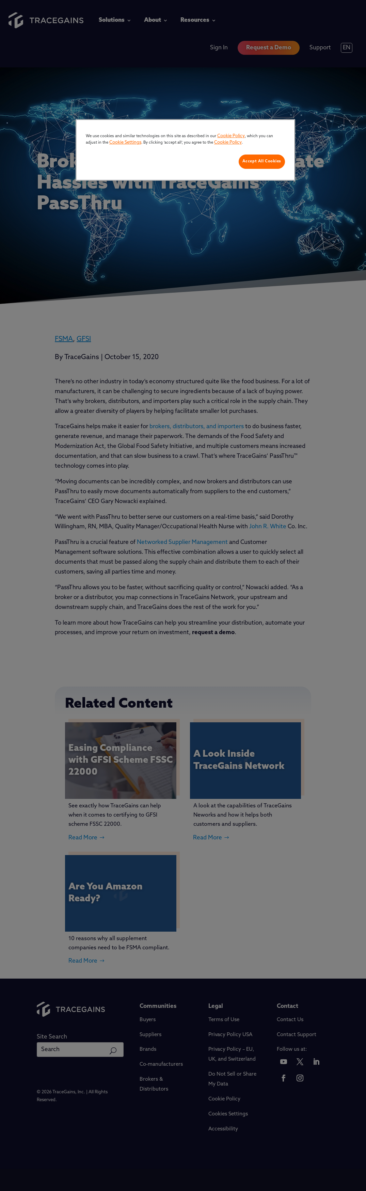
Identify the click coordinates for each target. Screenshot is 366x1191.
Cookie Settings (125, 142)
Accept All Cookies (261, 161)
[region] (185, 150)
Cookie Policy (231, 136)
